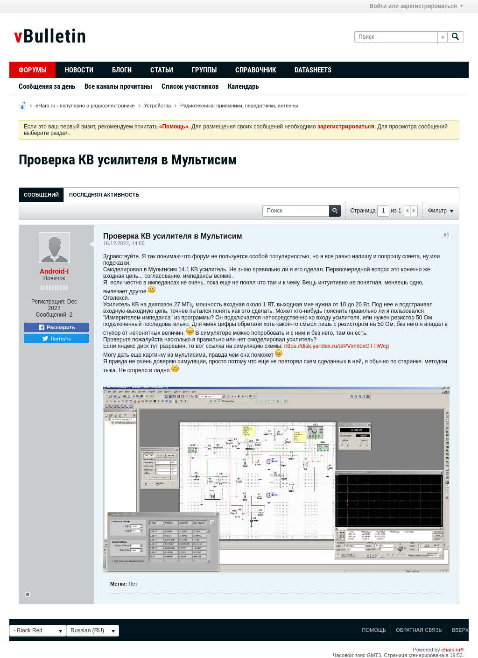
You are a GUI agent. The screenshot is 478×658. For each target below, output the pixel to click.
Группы (204, 70)
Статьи (161, 70)
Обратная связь (419, 630)
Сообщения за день (47, 86)
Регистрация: (48, 301)
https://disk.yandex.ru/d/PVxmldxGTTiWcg (336, 346)
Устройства (157, 105)
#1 (446, 235)
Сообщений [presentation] (41, 195)
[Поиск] (400, 37)
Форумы (32, 70)
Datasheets (313, 70)
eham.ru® (453, 649)
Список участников (190, 86)
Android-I (54, 271)
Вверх (460, 630)
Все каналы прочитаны (118, 86)
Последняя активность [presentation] (104, 195)
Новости (79, 70)
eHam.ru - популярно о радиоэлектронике (84, 105)
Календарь (243, 86)
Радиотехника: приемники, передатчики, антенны (239, 105)
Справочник (255, 70)
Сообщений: (52, 314)
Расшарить (56, 327)
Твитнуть (56, 338)
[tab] (41, 194)
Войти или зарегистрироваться (416, 6)
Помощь (374, 630)
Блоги (122, 70)
